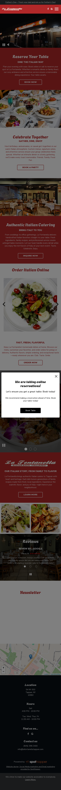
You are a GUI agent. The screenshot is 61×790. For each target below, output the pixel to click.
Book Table (30, 410)
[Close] (56, 376)
